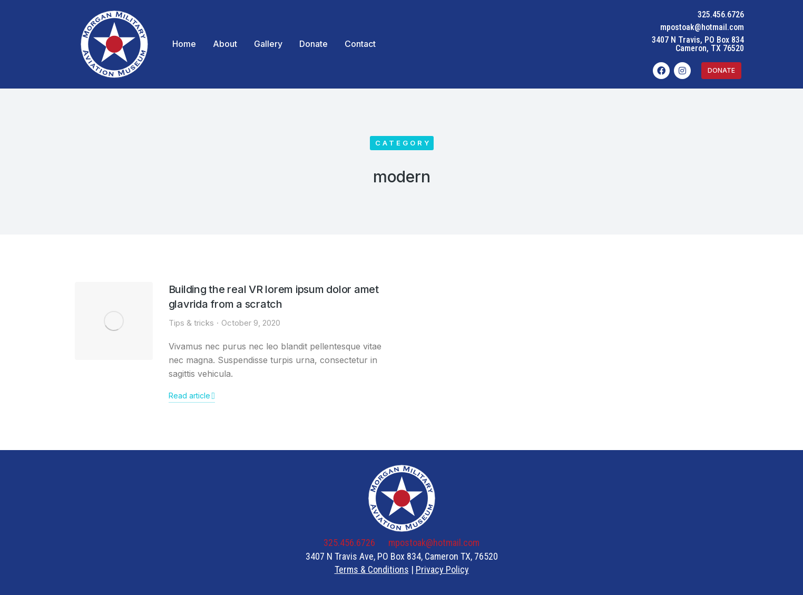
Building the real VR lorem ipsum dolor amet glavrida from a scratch (274, 296)
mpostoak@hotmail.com (702, 27)
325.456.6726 (721, 14)
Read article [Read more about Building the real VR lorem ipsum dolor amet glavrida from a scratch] (192, 396)
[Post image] (114, 321)
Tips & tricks (191, 323)
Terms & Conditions (372, 569)
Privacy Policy (442, 569)
